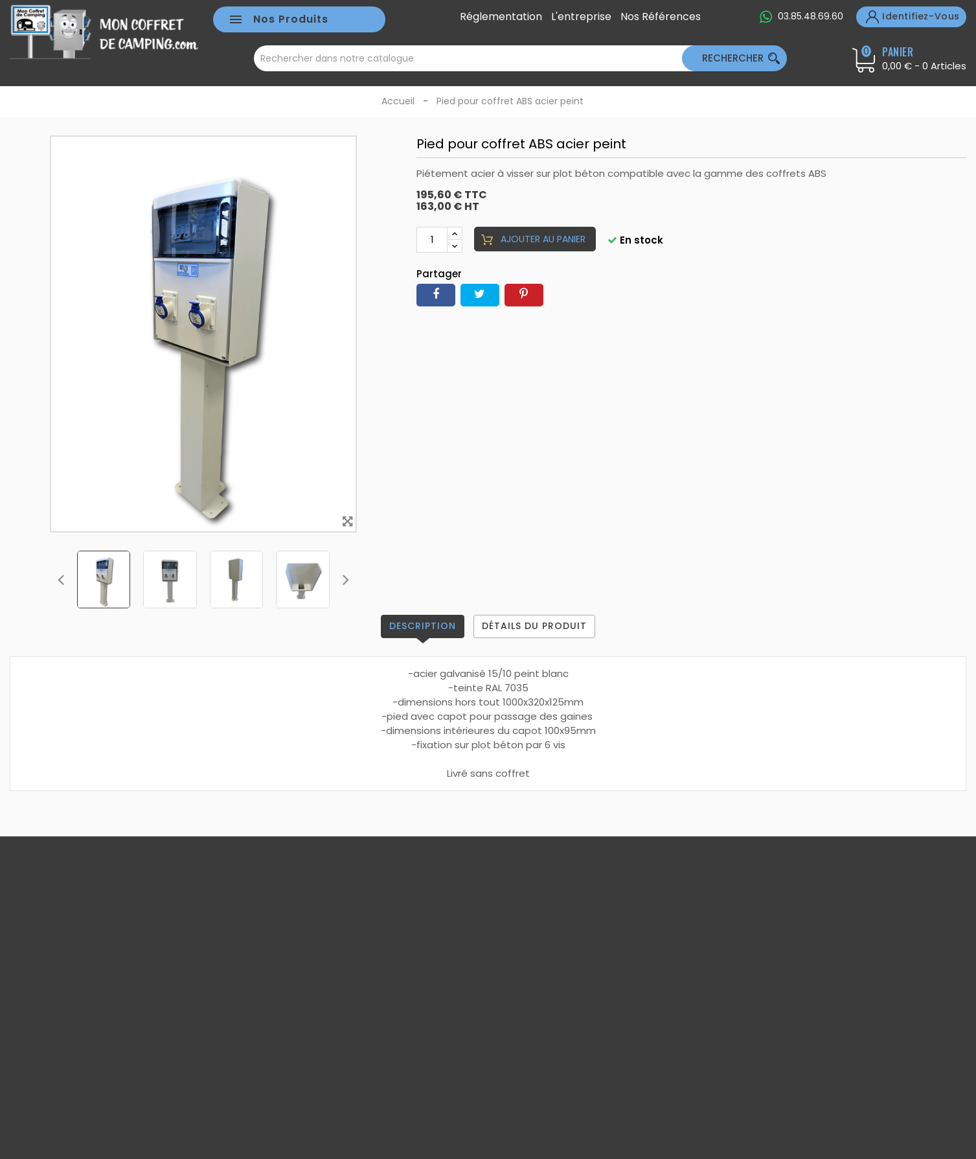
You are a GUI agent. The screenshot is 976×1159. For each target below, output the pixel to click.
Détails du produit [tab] (534, 625)
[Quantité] (432, 240)
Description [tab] (422, 625)
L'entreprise (581, 17)
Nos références (660, 17)
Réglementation (501, 17)
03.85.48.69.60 (810, 16)
